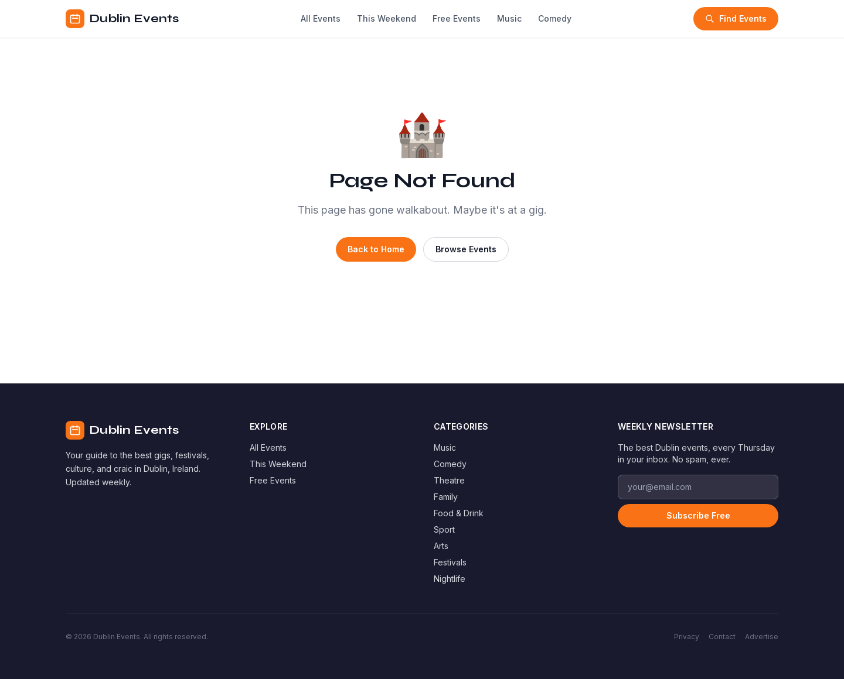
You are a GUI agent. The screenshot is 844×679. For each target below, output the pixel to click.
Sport (444, 529)
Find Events (736, 18)
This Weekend (386, 18)
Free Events (457, 18)
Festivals (450, 562)
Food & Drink (459, 513)
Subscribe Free (698, 515)
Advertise (761, 636)
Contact (722, 636)
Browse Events (465, 249)
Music (509, 18)
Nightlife (449, 579)
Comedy (554, 18)
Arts (441, 546)
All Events (321, 18)
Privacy (686, 636)
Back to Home (376, 249)
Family (446, 497)
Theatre (449, 480)
